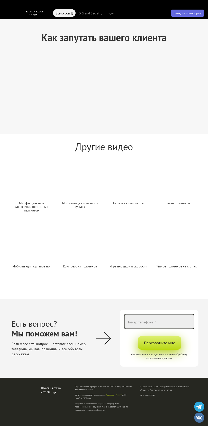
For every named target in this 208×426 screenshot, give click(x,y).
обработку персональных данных (166, 356)
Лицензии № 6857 (113, 395)
